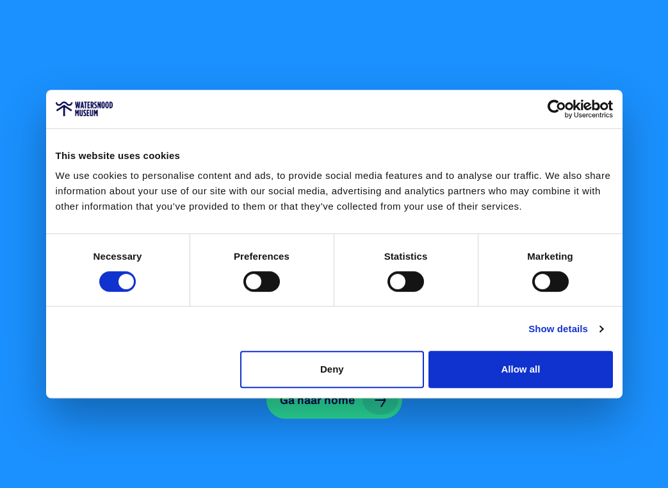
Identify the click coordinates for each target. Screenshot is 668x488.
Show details (558, 328)
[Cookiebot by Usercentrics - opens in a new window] (557, 109)
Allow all (521, 369)
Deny (332, 369)
